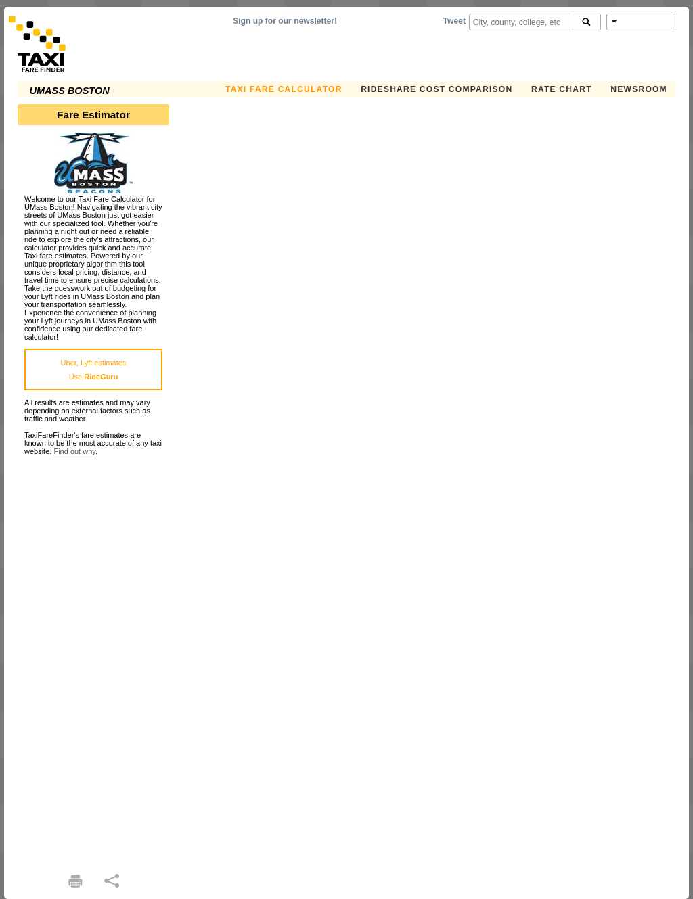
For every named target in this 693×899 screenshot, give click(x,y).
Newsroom (638, 89)
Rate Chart (561, 89)
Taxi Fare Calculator (283, 89)
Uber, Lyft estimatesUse (94, 370)
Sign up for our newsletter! (285, 21)
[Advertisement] (93, 658)
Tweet (454, 21)
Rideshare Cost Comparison (436, 89)
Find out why (74, 451)
